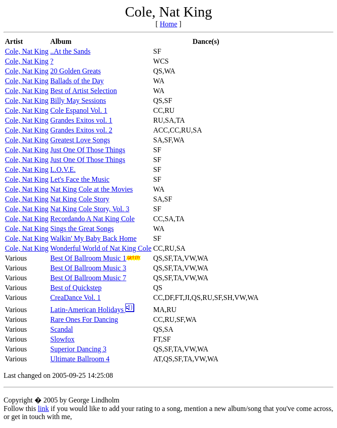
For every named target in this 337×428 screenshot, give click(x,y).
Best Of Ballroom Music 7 (88, 278)
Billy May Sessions (78, 100)
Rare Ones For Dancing (84, 319)
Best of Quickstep (76, 287)
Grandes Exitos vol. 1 (81, 120)
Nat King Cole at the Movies (91, 189)
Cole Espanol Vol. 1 (78, 110)
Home (168, 24)
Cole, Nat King (26, 51)
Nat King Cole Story (79, 199)
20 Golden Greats (75, 71)
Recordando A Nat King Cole (92, 219)
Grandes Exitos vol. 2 (81, 130)
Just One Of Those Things (87, 150)
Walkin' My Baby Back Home (93, 238)
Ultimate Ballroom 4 (79, 359)
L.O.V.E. (63, 169)
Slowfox (62, 339)
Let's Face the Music (79, 179)
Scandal (61, 329)
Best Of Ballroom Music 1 (88, 258)
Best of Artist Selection (83, 90)
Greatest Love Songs (80, 140)
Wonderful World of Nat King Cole (100, 248)
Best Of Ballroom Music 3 (88, 268)
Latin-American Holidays (92, 309)
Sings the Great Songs (82, 228)
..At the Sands (70, 51)
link (43, 408)
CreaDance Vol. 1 (75, 297)
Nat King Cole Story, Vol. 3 (89, 209)
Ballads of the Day (77, 81)
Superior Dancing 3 (78, 349)
